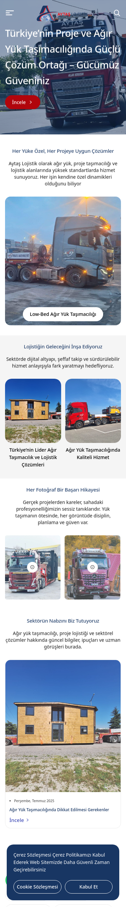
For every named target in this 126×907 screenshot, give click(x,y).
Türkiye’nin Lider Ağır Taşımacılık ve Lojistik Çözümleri (33, 457)
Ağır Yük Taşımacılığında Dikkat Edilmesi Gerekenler (59, 810)
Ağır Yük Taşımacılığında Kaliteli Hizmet (93, 453)
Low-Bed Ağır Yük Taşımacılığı (63, 314)
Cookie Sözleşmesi (37, 886)
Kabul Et (88, 886)
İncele (19, 820)
